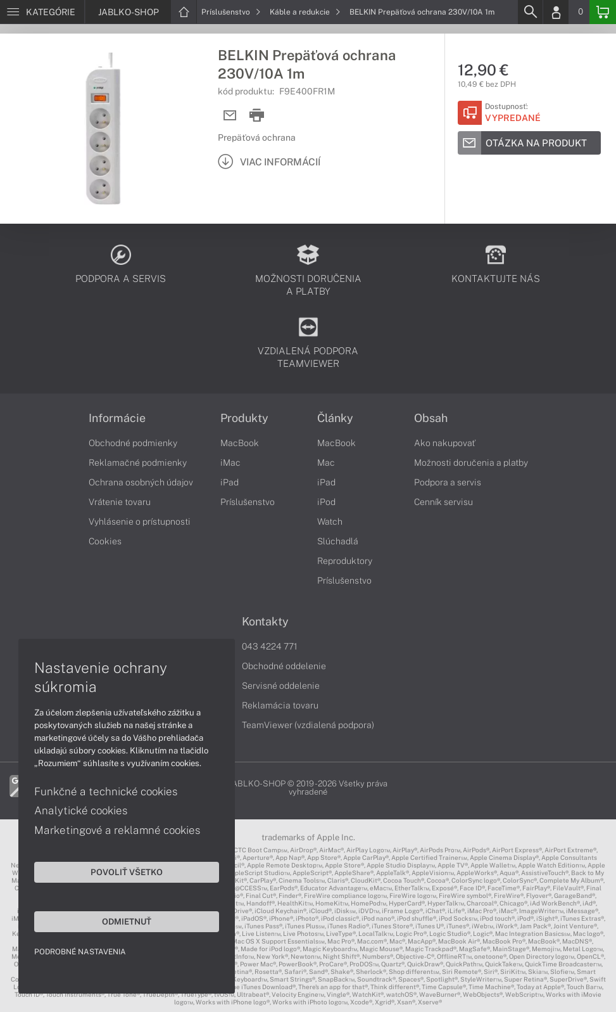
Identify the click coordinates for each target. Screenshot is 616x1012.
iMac (230, 463)
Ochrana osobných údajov (141, 482)
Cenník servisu (443, 502)
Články (335, 418)
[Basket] (602, 12)
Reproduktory (344, 561)
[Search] (530, 12)
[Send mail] (230, 115)
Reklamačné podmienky (138, 463)
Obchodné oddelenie (284, 666)
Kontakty (265, 621)
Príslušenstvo (231, 12)
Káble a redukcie (305, 12)
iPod (326, 502)
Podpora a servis (447, 482)
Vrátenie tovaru (120, 502)
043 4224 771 (270, 646)
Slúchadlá (337, 541)
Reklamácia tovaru (280, 705)
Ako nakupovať (444, 443)
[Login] (556, 12)
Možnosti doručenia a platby (471, 463)
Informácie (117, 418)
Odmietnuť (120, 921)
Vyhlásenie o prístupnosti (140, 521)
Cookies (105, 541)
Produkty (244, 418)
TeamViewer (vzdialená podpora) (308, 725)
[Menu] (42, 12)
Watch (330, 521)
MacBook (239, 443)
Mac (326, 463)
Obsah (431, 418)
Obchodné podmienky (133, 443)
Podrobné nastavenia (81, 951)
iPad (229, 482)
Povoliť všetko (120, 871)
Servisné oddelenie (281, 686)
